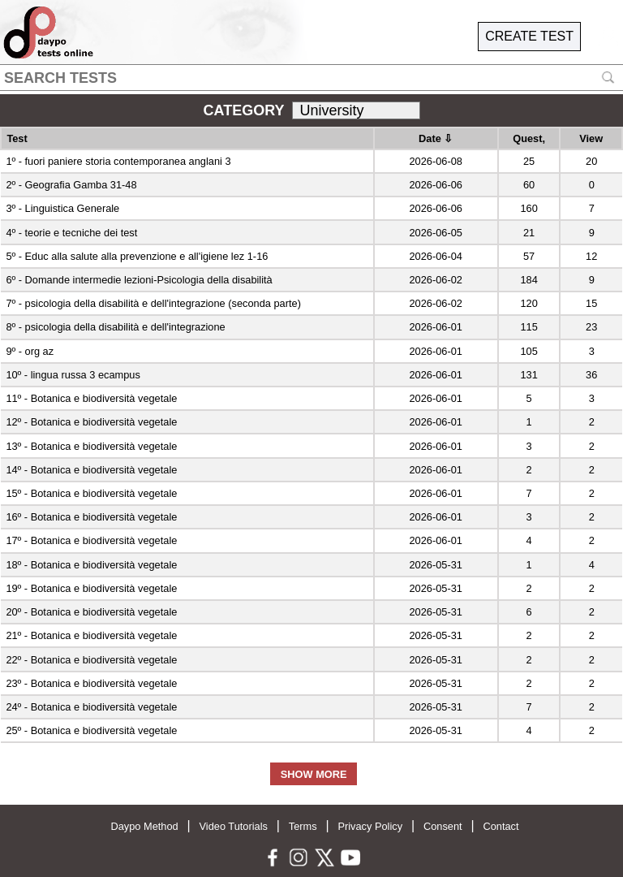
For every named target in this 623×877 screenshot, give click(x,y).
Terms (303, 826)
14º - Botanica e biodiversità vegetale (91, 470)
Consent (442, 826)
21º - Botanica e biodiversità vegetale (91, 635)
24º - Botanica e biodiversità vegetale (91, 707)
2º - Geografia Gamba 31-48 (71, 185)
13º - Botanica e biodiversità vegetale (91, 446)
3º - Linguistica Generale (62, 208)
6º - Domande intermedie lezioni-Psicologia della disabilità (139, 280)
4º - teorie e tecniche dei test (71, 233)
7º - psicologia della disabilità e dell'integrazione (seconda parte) (153, 303)
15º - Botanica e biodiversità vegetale (91, 493)
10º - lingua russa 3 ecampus (73, 375)
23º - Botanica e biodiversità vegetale (91, 683)
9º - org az (30, 351)
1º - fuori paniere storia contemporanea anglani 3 (118, 161)
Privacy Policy (369, 826)
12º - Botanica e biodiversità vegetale (91, 422)
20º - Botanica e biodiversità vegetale (91, 612)
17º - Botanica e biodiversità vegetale (91, 540)
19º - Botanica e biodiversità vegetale (91, 588)
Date (436, 138)
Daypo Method (144, 826)
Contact (500, 826)
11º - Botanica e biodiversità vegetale (91, 398)
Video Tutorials (234, 826)
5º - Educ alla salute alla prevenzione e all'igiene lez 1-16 (137, 256)
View (591, 138)
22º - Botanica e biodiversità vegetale (91, 660)
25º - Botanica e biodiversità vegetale (91, 730)
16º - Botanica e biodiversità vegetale (91, 517)
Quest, (529, 138)
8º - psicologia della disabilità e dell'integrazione (115, 327)
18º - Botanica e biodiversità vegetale (91, 565)
